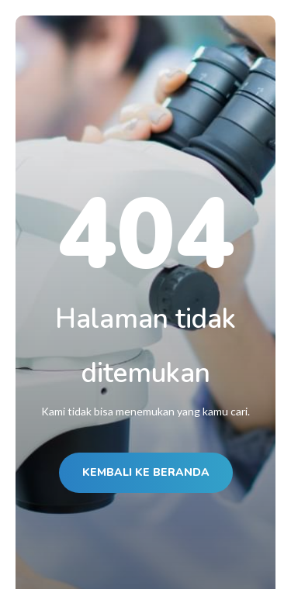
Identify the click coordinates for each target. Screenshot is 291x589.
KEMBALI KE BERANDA (146, 472)
